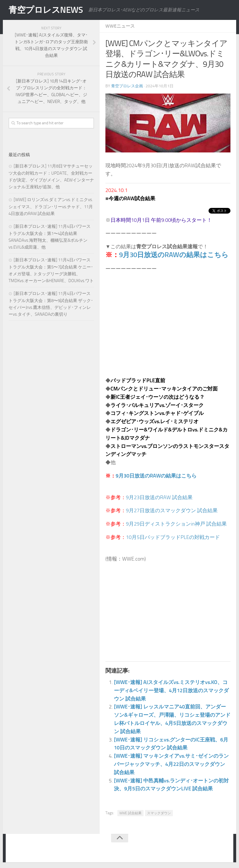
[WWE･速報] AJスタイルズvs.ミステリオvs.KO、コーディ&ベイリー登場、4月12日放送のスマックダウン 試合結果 (171, 690)
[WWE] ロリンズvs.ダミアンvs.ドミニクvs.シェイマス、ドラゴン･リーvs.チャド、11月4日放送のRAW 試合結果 (51, 206)
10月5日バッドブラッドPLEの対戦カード (173, 537)
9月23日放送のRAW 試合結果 (159, 497)
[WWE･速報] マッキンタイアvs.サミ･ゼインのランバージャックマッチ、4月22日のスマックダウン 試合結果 (171, 764)
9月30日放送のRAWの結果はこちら (173, 255)
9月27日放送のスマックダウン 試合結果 (172, 510)
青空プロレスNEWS (46, 10)
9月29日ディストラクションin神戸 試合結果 (176, 524)
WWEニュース (120, 26)
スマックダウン (159, 813)
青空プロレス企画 (127, 86)
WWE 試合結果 (130, 813)
